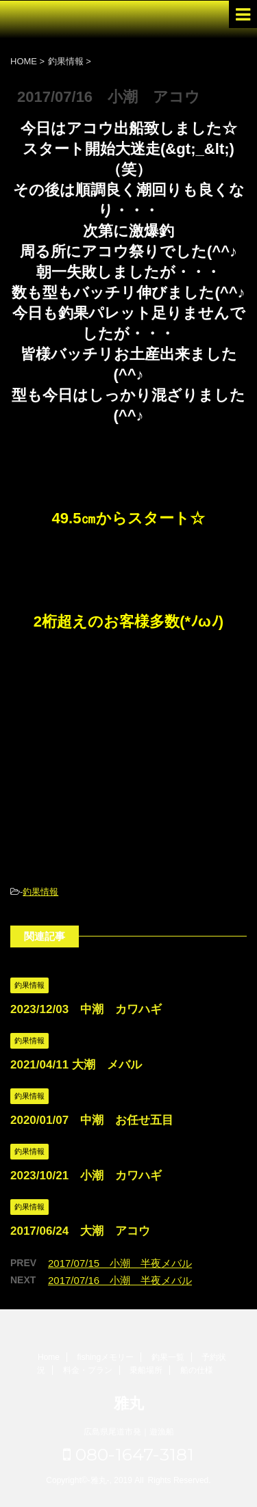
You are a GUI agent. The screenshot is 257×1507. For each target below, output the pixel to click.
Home (49, 1357)
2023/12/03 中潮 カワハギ (86, 1009)
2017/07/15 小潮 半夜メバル (120, 1263)
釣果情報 (40, 892)
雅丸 (129, 1403)
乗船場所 (146, 1370)
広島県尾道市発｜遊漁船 (129, 1432)
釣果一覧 (167, 1357)
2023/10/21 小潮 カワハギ (86, 1175)
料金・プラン (87, 1370)
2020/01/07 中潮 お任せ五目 (91, 1120)
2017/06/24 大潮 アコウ (80, 1230)
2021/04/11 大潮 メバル (76, 1064)
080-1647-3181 (128, 1454)
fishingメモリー (105, 1357)
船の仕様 (196, 1370)
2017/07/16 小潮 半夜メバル (120, 1280)
